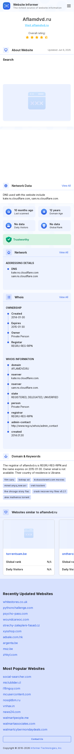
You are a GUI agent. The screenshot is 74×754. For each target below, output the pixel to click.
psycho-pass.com (15, 613)
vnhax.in (9, 706)
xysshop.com (12, 631)
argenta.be (10, 643)
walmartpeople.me (16, 718)
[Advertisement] (37, 73)
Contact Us (37, 739)
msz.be (8, 649)
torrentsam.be (16, 554)
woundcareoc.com (16, 619)
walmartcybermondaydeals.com (25, 729)
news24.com (12, 712)
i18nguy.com (11, 688)
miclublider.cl (12, 682)
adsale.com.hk (13, 637)
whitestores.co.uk (15, 602)
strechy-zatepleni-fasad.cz (21, 625)
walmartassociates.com (19, 723)
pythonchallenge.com (18, 608)
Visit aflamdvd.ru (37, 25)
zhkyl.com (10, 654)
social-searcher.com (17, 676)
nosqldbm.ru (11, 700)
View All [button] (66, 185)
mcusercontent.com (17, 694)
